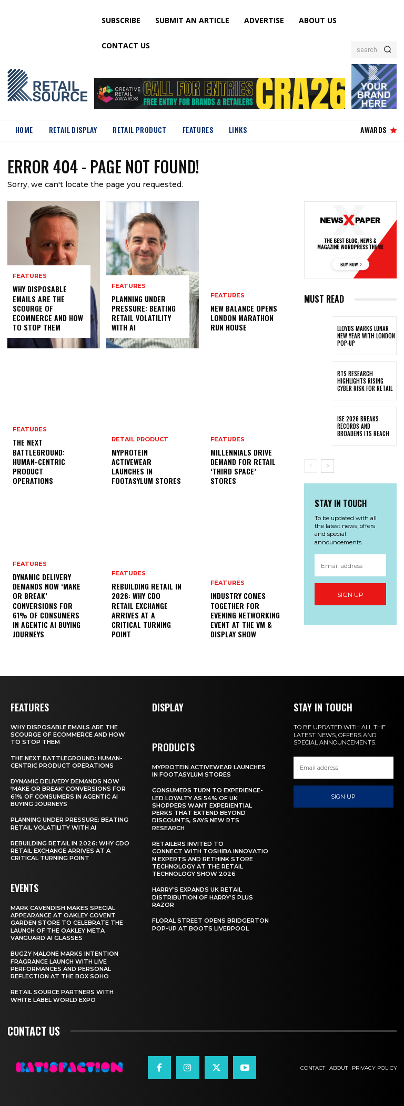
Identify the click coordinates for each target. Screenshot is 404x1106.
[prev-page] (310, 466)
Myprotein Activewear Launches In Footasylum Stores (146, 467)
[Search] (387, 50)
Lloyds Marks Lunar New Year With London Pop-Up (366, 336)
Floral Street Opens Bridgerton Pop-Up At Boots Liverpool (210, 924)
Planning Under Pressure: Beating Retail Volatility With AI (144, 313)
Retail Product (140, 439)
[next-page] (327, 466)
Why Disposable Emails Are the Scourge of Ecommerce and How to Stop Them (48, 308)
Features (30, 277)
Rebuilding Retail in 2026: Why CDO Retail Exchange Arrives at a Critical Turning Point (146, 610)
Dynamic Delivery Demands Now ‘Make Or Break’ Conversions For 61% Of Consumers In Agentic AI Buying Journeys (46, 605)
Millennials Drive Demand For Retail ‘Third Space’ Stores (243, 467)
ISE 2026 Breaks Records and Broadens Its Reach (363, 426)
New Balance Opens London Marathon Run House (243, 318)
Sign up (350, 594)
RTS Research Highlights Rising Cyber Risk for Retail (364, 381)
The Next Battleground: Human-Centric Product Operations (39, 462)
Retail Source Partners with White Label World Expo (62, 995)
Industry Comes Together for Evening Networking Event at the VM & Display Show (245, 615)
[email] (350, 566)
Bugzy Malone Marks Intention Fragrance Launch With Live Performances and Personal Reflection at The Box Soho (64, 965)
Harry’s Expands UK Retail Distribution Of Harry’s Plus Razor (202, 897)
